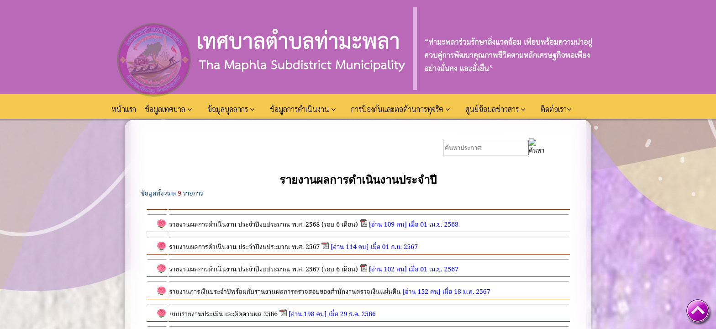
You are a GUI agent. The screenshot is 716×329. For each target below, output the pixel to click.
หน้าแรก (124, 109)
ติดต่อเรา (556, 109)
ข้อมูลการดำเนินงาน (303, 109)
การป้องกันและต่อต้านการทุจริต (400, 109)
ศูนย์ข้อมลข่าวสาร (495, 109)
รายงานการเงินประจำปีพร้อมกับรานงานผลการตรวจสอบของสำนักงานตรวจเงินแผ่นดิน (285, 292)
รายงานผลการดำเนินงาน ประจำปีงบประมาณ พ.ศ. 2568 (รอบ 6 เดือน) (263, 225)
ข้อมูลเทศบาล (168, 109)
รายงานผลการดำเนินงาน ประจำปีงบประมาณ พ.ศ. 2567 (244, 247)
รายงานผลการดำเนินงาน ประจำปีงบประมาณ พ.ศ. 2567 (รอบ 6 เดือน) (263, 270)
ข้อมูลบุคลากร (230, 109)
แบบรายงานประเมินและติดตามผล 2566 (223, 314)
